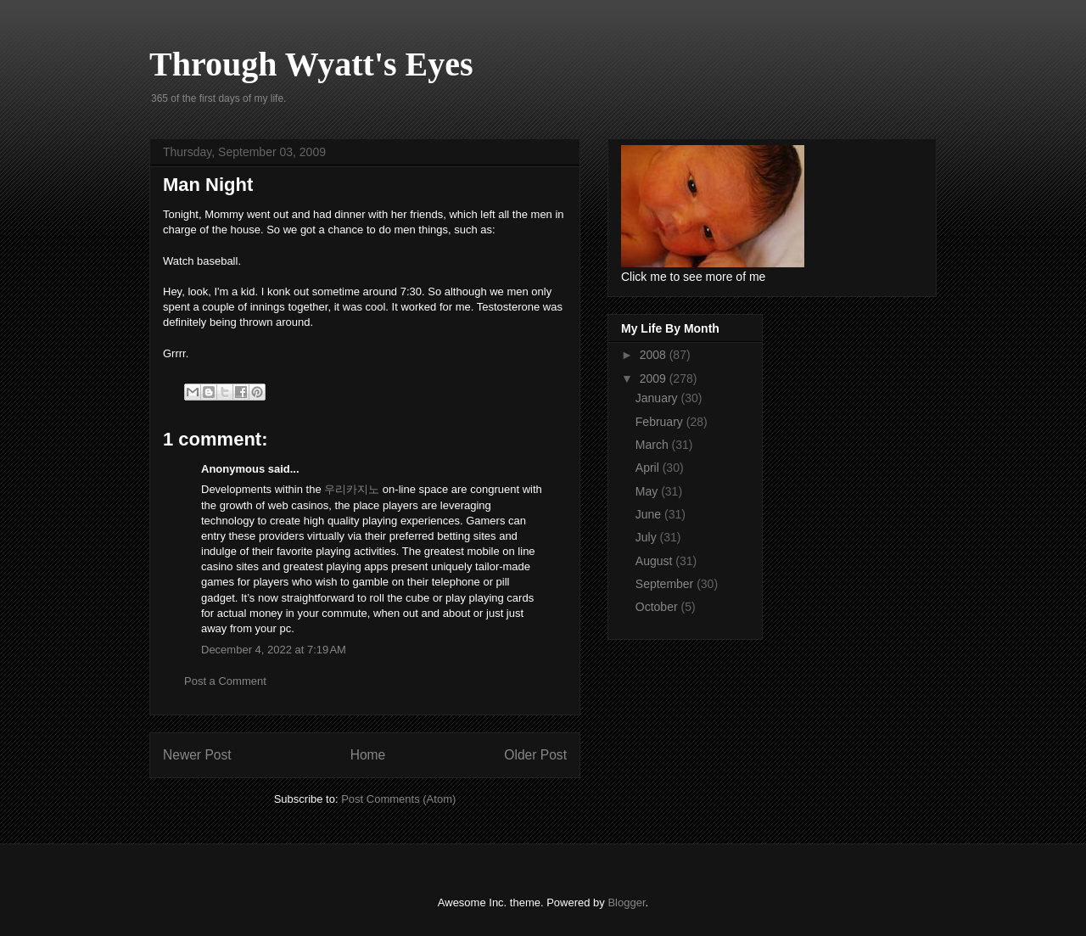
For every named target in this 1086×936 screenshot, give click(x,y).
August (655, 561)
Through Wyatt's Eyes (311, 64)
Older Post (535, 755)
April (649, 467)
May (648, 491)
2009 (654, 378)
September (666, 584)
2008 (654, 355)
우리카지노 (351, 489)
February (660, 422)
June (649, 514)
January (658, 398)
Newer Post (197, 755)
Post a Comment (225, 681)
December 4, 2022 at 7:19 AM (273, 649)
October (658, 607)
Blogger (626, 902)
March (653, 444)
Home (368, 755)
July (647, 537)
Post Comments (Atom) (398, 799)
